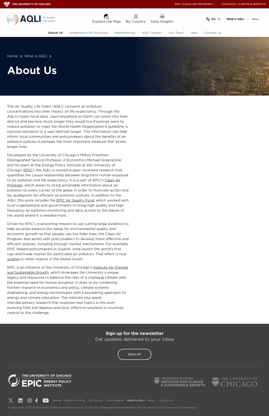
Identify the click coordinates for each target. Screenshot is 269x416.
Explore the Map (74, 400)
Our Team (176, 32)
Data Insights (115, 400)
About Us (55, 32)
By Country (96, 400)
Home (12, 56)
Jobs (194, 32)
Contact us (212, 32)
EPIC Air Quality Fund (75, 200)
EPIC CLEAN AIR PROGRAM (193, 4)
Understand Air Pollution (88, 32)
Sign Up (134, 354)
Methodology (125, 32)
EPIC (28, 170)
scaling (13, 259)
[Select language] (213, 19)
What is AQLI (35, 56)
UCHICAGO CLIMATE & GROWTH (243, 4)
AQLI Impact (152, 32)
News (151, 400)
